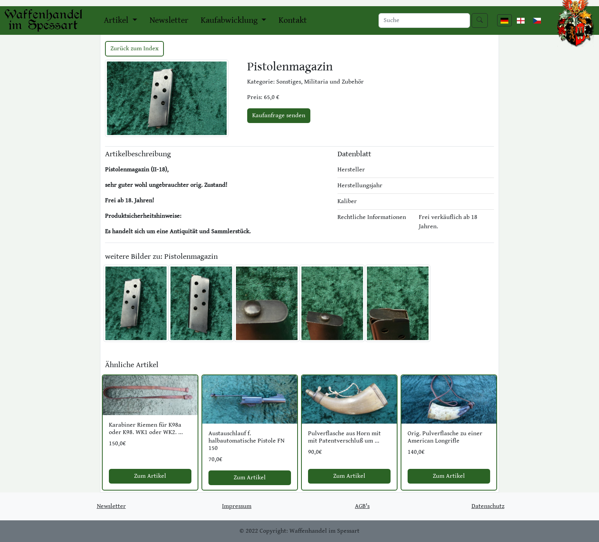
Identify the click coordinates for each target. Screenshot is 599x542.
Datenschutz (488, 506)
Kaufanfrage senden (278, 115)
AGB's (362, 506)
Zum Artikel (150, 476)
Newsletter (169, 20)
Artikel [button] (117, 20)
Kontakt (293, 20)
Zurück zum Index (134, 48)
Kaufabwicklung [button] (230, 20)
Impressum (236, 506)
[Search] (424, 20)
